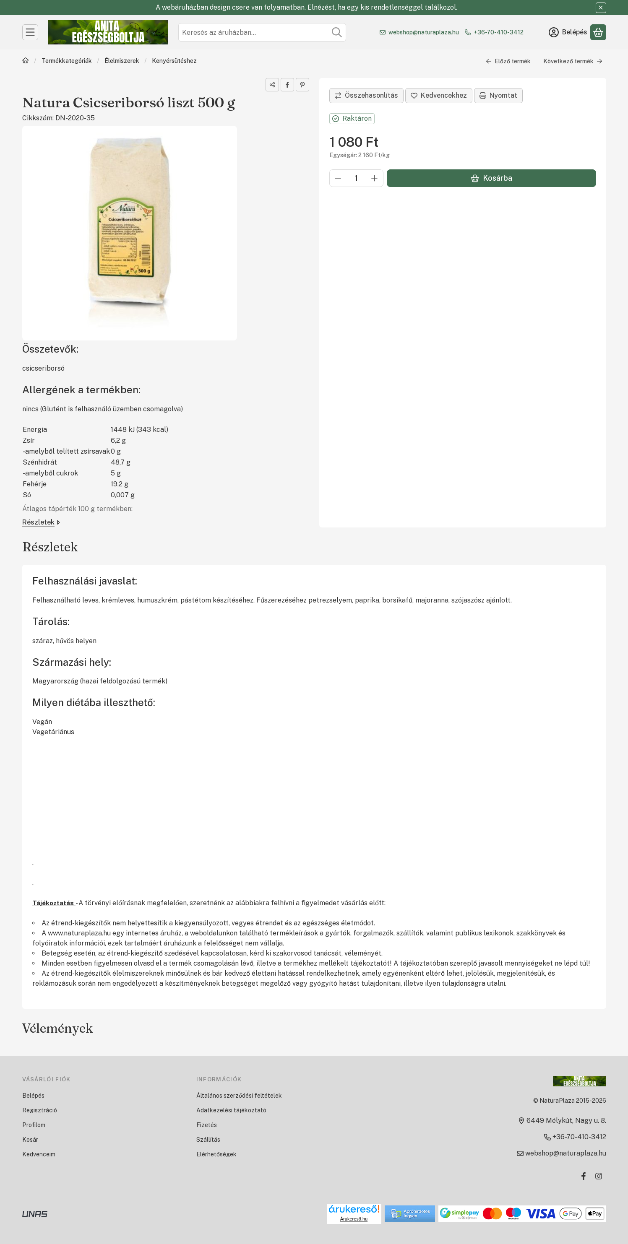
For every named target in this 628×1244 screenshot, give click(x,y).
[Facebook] (583, 1176)
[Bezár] (601, 8)
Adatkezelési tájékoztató (231, 1110)
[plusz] (374, 178)
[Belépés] (568, 32)
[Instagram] (598, 1176)
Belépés (33, 1095)
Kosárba (491, 178)
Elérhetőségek (216, 1154)
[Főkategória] (25, 61)
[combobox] (262, 32)
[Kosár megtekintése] (598, 32)
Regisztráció (39, 1110)
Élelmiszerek (121, 60)
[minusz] (338, 178)
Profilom (33, 1125)
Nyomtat (498, 95)
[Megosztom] (272, 84)
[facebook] (287, 84)
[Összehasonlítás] (366, 95)
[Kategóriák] (30, 32)
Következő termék (572, 61)
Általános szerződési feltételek (239, 1095)
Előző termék (508, 61)
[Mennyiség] (356, 178)
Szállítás (208, 1139)
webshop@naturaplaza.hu (423, 32)
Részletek (41, 522)
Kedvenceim (38, 1154)
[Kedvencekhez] (438, 95)
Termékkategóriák (66, 60)
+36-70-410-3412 (499, 32)
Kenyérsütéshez (173, 60)
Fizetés (206, 1125)
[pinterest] (302, 84)
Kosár (30, 1139)
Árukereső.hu (353, 1218)
